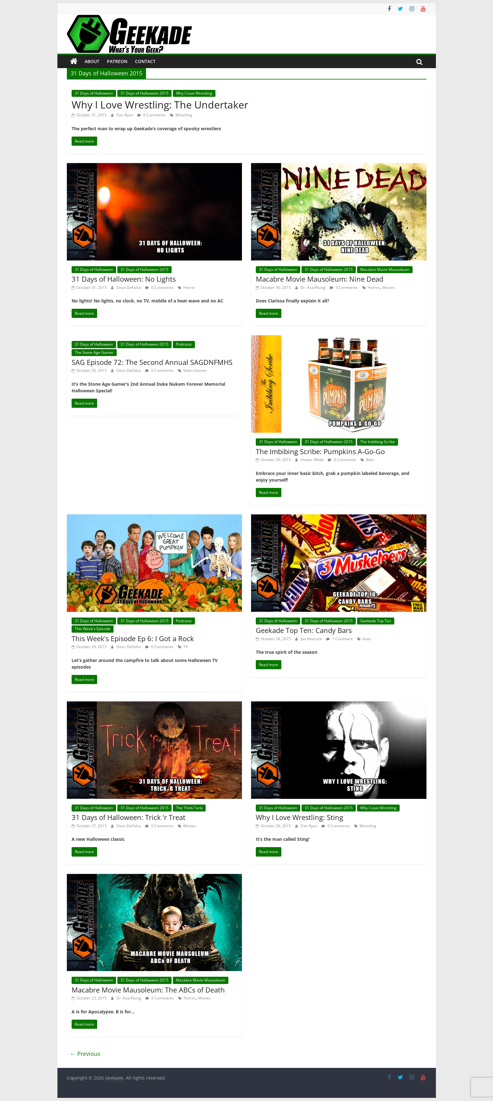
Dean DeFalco (129, 287)
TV (185, 646)
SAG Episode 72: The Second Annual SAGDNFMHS (152, 362)
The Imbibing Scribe (377, 441)
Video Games (195, 370)
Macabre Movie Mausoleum (384, 269)
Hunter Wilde (313, 459)
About (92, 61)
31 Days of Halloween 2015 (144, 93)
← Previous (85, 1053)
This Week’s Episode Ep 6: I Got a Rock (133, 638)
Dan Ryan (125, 115)
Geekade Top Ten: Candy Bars (304, 630)
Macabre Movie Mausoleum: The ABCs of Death (148, 989)
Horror (189, 287)
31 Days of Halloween (94, 93)
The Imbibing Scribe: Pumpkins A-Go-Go (320, 451)
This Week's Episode (92, 628)
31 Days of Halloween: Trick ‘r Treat (128, 817)
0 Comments (151, 115)
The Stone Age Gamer (94, 352)
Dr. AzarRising (313, 287)
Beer (370, 459)
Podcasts (184, 344)
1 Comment (339, 638)
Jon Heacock (312, 638)
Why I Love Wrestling (194, 93)
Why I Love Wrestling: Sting (299, 817)
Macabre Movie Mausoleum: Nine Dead (319, 279)
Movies (388, 287)
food (366, 638)
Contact (145, 61)
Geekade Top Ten (375, 621)
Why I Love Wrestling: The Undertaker (160, 104)
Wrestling (183, 115)
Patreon (117, 61)
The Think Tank (189, 808)
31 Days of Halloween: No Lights (124, 279)
